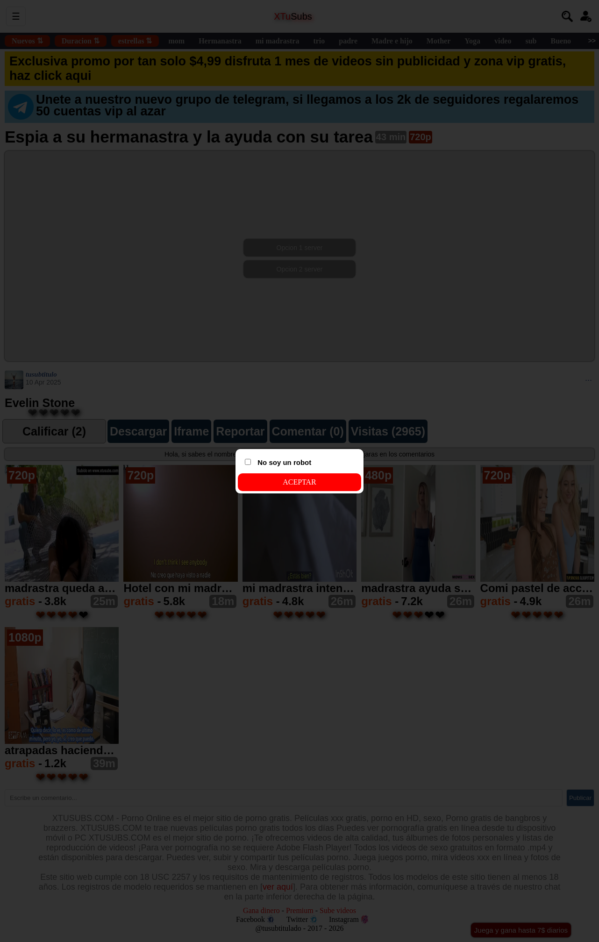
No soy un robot (278, 462)
